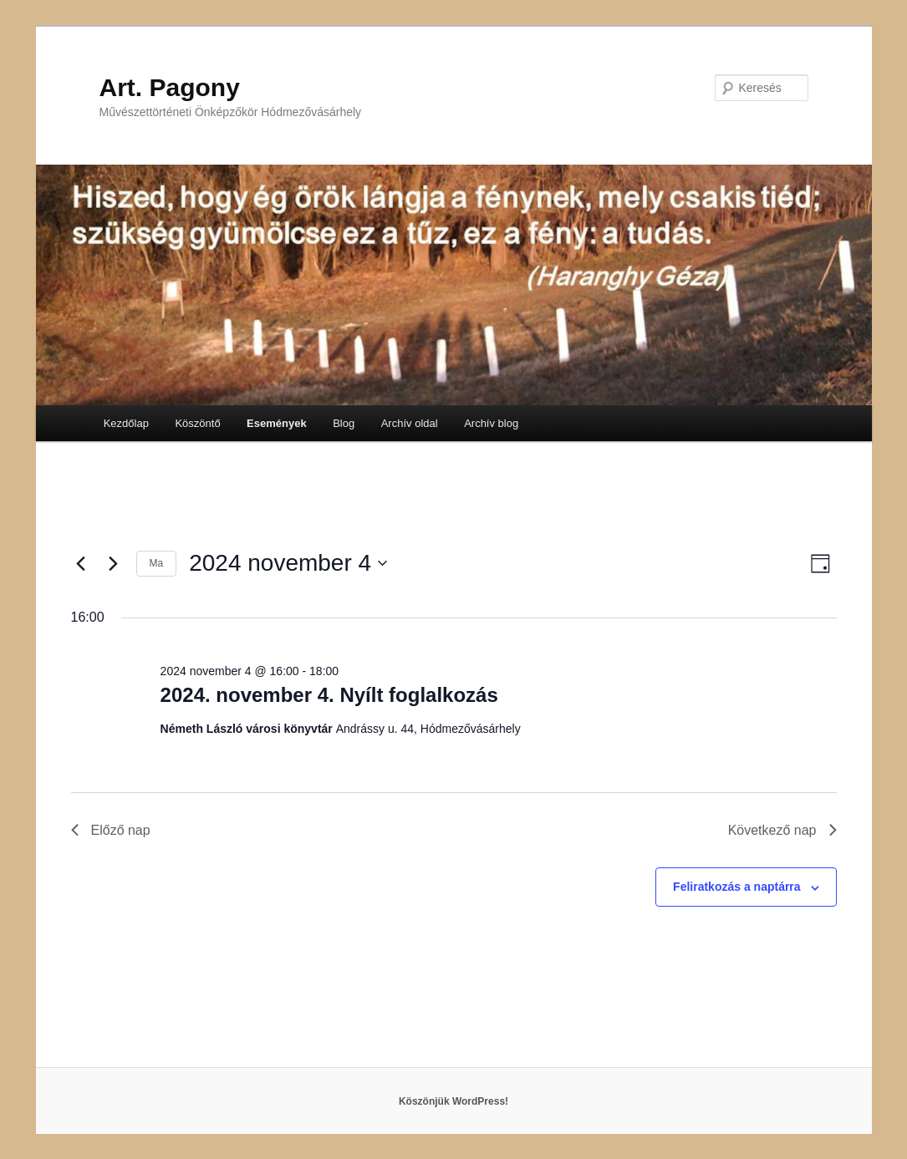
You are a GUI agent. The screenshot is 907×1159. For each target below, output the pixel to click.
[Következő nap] (114, 563)
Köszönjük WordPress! (453, 1101)
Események (277, 423)
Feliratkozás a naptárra (737, 886)
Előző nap (110, 830)
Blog (343, 423)
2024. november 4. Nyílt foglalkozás (329, 695)
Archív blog (491, 423)
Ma (157, 563)
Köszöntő (197, 423)
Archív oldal (409, 423)
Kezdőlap (126, 423)
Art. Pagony (169, 87)
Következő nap (782, 830)
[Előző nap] (81, 563)
